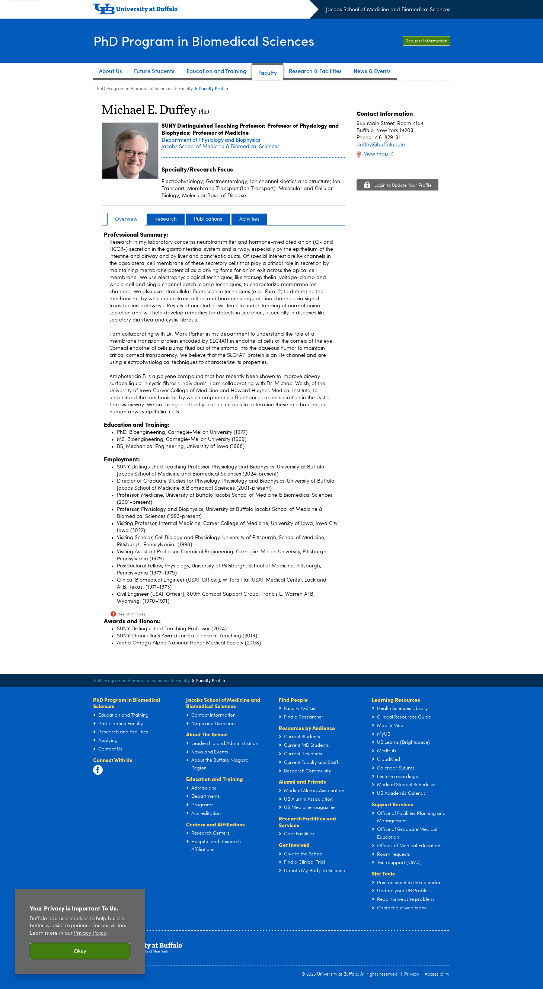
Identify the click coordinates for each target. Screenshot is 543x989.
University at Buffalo (337, 974)
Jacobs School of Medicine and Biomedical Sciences (388, 9)
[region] (80, 931)
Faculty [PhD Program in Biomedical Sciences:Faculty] (186, 89)
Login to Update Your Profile (403, 185)
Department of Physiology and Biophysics (211, 139)
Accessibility (437, 974)
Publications (208, 219)
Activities (249, 219)
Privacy (411, 974)
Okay (80, 951)
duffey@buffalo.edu (381, 144)
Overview (126, 219)
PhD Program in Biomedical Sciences (206, 40)
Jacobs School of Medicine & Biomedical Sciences (221, 146)
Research (165, 219)
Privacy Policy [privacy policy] (90, 933)
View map (380, 154)
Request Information (426, 41)
